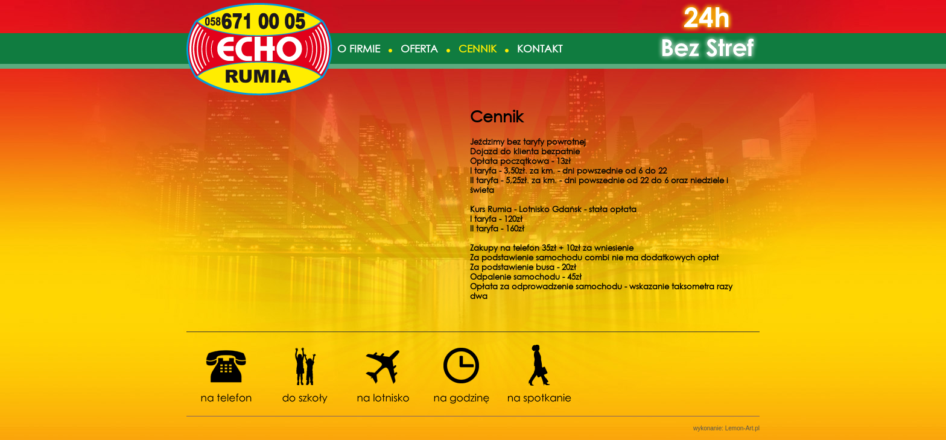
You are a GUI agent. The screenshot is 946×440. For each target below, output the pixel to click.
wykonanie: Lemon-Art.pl (726, 428)
